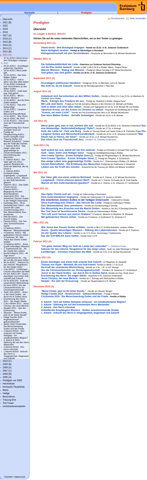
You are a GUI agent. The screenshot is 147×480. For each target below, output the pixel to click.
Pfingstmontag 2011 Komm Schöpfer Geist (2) (16, 128)
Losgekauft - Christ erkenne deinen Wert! (65, 180)
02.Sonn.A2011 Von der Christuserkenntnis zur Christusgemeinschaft (15, 287)
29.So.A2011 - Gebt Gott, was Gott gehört (15, 92)
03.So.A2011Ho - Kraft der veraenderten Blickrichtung (16, 282)
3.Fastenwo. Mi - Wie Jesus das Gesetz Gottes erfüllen (15, 239)
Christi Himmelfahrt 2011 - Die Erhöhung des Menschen (16, 155)
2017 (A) (7, 35)
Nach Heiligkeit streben (55, 50)
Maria (5, 390)
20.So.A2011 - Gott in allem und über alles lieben (16, 80)
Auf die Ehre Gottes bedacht (56, 67)
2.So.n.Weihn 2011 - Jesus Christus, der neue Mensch (16, 304)
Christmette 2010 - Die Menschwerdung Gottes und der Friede (74, 296)
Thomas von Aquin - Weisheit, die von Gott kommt (68, 264)
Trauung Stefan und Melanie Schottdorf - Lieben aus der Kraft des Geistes (16, 141)
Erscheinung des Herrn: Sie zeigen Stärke (63, 275)
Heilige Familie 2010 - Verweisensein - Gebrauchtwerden (71, 293)
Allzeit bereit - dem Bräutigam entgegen (62, 47)
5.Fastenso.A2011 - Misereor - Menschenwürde (16, 229)
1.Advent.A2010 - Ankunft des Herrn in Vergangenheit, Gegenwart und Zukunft (16, 354)
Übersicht (7, 19)
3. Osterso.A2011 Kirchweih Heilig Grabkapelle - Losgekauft (15, 173)
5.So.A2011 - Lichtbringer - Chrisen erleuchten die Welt (16, 270)
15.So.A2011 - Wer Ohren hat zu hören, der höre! (16, 117)
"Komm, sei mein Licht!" (55, 112)
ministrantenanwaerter (14, 406)
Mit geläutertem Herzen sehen (58, 217)
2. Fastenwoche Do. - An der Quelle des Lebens (15, 250)
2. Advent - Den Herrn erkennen (58, 307)
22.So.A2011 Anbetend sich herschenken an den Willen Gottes (15, 86)
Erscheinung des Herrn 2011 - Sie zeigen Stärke (15, 300)
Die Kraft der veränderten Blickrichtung (62, 267)
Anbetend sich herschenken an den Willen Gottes (70, 96)
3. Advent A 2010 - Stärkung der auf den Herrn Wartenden (16, 342)
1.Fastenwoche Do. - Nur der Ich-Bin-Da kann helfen (16, 259)
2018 (5, 32)
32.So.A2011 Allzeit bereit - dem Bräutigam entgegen (16, 59)
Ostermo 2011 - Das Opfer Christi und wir (16, 186)
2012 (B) (7, 51)
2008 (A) (7, 367)
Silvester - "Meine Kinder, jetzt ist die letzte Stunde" (15, 313)
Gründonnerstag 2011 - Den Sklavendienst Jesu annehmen (15, 212)
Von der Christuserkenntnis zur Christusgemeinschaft (70, 270)
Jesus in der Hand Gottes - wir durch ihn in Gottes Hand (74, 273)
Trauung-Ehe (9, 400)
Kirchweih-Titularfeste (14, 387)
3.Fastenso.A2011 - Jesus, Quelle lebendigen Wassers (16, 245)
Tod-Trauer (8, 403)
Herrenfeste (9, 383)
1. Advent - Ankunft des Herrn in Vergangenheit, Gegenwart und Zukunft (80, 312)
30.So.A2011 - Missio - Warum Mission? (14, 96)
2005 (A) (7, 377)
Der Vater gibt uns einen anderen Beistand (66, 177)
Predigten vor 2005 (12, 380)
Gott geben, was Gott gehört (56, 72)
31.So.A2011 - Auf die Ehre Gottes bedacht (16, 101)
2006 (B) (7, 374)
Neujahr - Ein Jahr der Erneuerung (59, 281)
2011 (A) (7, 55)
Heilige (6, 393)
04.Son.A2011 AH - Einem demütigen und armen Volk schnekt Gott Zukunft (16, 276)
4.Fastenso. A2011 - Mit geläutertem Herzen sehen (16, 234)
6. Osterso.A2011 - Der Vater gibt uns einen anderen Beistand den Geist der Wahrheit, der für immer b (16, 164)
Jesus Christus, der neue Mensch (59, 278)
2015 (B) (7, 42)
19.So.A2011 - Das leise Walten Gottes (15, 76)
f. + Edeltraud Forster (117, 246)
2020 (5, 25)
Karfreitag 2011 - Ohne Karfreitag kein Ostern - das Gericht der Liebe (16, 205)
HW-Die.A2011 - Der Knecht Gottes (13, 218)
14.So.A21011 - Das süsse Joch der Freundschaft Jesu (16, 123)
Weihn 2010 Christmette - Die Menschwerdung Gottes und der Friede (15, 326)
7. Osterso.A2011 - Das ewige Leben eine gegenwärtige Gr (15, 148)
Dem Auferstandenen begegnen (59, 197)
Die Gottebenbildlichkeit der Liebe (59, 64)
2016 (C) (7, 38)
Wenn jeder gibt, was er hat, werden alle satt (67, 125)
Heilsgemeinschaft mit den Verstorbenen (65, 53)
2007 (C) (7, 370)
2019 (5, 29)
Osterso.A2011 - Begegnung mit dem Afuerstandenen (13, 191)
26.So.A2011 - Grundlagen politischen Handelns (16, 67)
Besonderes (9, 396)
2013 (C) (7, 48)
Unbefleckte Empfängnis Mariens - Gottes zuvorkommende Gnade (80, 310)
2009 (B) (7, 364)
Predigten (86, 12)
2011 (6, 63)
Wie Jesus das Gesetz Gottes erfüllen (63, 227)
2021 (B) (7, 22)
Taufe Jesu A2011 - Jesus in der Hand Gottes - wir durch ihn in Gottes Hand (16, 294)
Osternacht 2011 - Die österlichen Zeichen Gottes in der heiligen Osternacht (16, 198)
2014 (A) (7, 45)
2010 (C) (7, 361)
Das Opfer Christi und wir (56, 194)
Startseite (29, 12)
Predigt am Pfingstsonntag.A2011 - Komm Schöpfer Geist (14, 134)
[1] (69, 158)
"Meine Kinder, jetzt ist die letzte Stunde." (63, 291)
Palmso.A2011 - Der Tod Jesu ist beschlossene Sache (15, 223)
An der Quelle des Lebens (56, 233)
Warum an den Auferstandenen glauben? (65, 182)
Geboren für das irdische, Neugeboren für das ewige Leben (73, 249)
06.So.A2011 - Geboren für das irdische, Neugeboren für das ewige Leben (16, 264)
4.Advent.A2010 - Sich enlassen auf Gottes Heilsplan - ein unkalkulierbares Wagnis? (16, 334)
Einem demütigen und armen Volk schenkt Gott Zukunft (71, 262)
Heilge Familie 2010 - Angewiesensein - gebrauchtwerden (13, 319)
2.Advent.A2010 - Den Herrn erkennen (14, 348)
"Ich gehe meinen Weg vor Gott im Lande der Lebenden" (74, 246)
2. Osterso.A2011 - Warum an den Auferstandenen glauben (16, 180)
